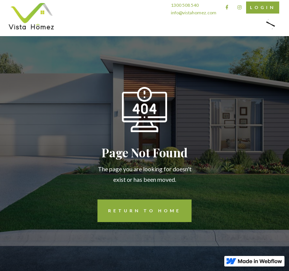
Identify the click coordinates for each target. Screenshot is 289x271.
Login (260, 8)
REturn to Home (139, 210)
